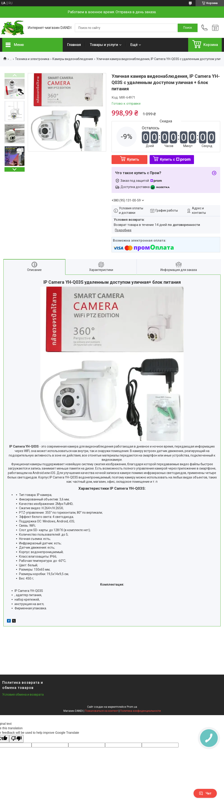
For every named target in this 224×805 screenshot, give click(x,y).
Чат (205, 793)
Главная (74, 45)
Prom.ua (132, 706)
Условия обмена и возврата (23, 694)
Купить (133, 159)
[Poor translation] (16, 739)
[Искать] (188, 28)
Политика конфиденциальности (140, 710)
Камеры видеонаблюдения (72, 59)
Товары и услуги (104, 45)
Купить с (175, 159)
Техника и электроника (32, 59)
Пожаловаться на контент (101, 710)
